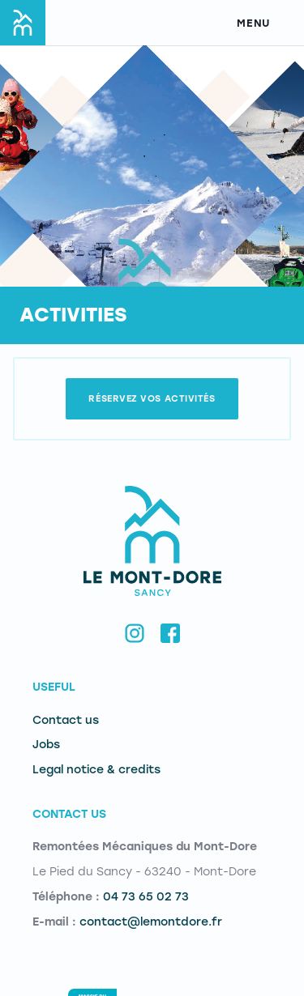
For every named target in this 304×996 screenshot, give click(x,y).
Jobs (46, 744)
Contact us (65, 720)
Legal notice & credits (96, 770)
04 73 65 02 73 (146, 897)
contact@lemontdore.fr (150, 922)
